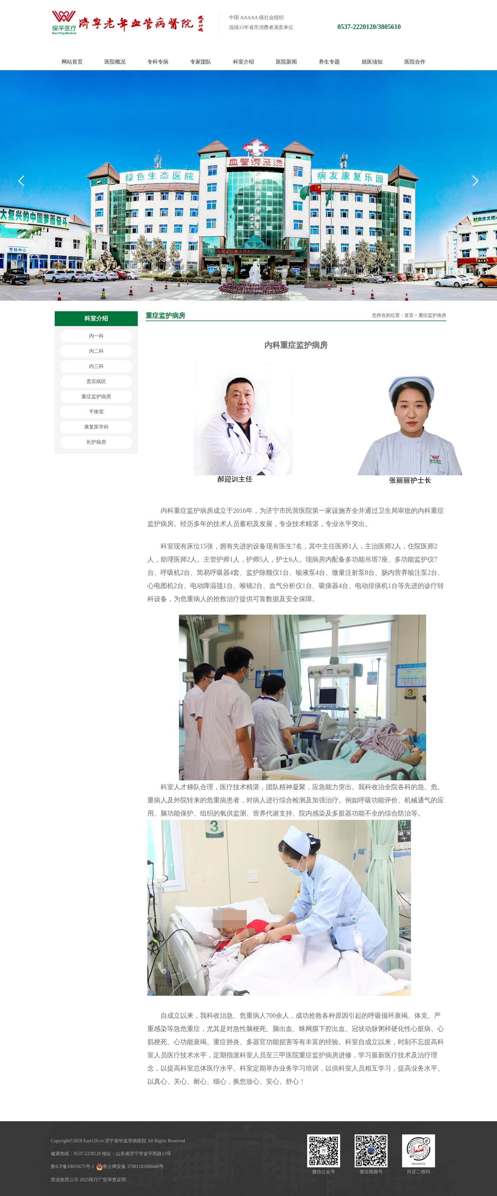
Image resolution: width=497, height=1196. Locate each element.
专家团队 (200, 62)
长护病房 (96, 442)
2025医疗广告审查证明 (103, 1179)
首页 (409, 315)
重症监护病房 (96, 396)
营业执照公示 (64, 1179)
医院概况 (115, 62)
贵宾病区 (96, 381)
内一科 (96, 336)
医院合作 (414, 62)
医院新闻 (286, 62)
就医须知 (372, 62)
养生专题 (329, 62)
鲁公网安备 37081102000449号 (130, 1166)
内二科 (96, 351)
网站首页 (72, 62)
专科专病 (157, 62)
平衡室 (96, 411)
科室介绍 (243, 62)
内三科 (96, 366)
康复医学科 (96, 427)
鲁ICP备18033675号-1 (72, 1166)
